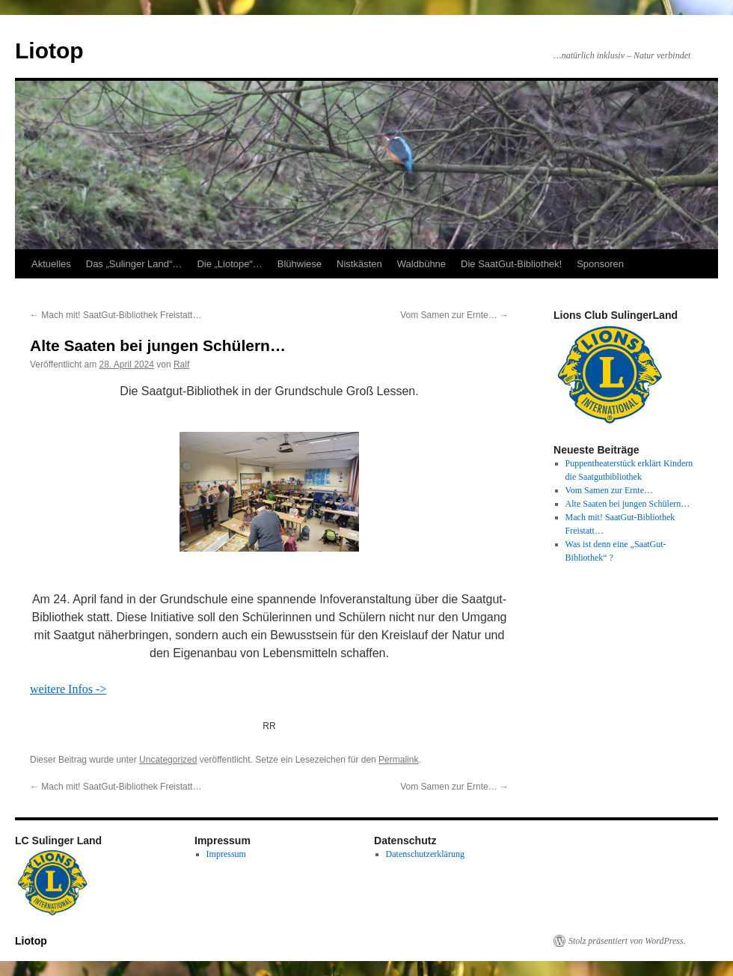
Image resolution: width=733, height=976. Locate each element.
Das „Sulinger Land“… (134, 263)
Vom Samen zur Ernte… (454, 315)
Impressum (226, 854)
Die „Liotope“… (229, 263)
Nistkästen (359, 263)
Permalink (398, 759)
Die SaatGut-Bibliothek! (511, 263)
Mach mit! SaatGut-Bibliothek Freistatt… (115, 315)
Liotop (49, 50)
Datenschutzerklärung (425, 854)
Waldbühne (421, 263)
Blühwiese (299, 263)
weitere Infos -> (68, 689)
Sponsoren (600, 263)
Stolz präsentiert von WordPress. (627, 941)
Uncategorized (168, 759)
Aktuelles (51, 263)
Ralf (181, 364)
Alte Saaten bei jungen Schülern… (627, 503)
